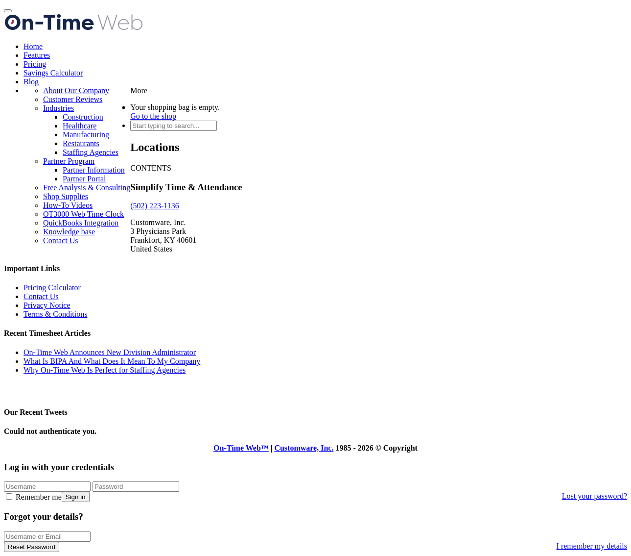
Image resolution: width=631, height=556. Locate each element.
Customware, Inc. (303, 448)
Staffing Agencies (90, 152)
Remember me (34, 497)
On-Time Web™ (241, 448)
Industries (58, 108)
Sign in (76, 497)
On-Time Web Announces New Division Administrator (109, 352)
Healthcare (79, 126)
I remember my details (592, 546)
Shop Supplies (65, 196)
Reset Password (31, 547)
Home (33, 46)
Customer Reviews (72, 99)
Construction (83, 117)
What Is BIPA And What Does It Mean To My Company (111, 361)
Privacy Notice (46, 305)
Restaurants (81, 143)
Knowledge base (69, 231)
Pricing (34, 64)
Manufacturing (86, 134)
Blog (31, 81)
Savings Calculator (53, 73)
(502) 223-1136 (154, 206)
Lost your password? (594, 496)
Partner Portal (84, 179)
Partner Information (94, 170)
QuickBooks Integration (80, 223)
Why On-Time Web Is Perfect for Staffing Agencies (104, 370)
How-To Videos (68, 205)
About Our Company (76, 90)
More (138, 90)
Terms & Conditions (55, 314)
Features (36, 55)
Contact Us (60, 240)
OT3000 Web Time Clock (83, 214)
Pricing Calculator (52, 287)
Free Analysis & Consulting (86, 187)
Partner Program (68, 161)
